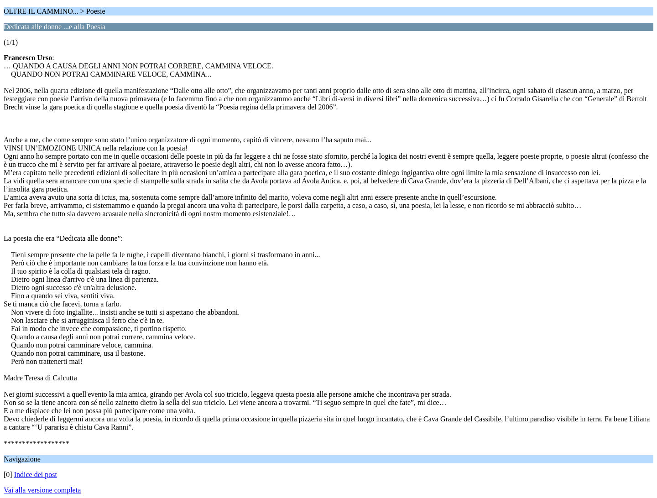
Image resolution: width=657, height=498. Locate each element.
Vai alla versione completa (42, 490)
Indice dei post (35, 474)
